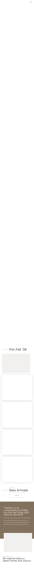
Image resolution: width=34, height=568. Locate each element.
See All (17, 495)
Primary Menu (31, 2)
